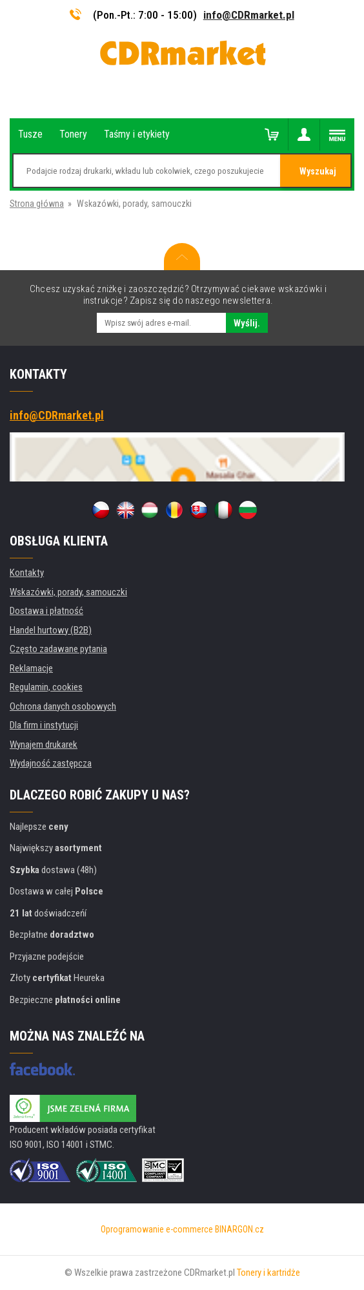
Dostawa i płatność (46, 611)
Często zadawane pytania (58, 649)
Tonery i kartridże (268, 1272)
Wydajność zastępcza (51, 763)
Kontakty (27, 572)
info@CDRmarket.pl (248, 14)
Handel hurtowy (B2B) (51, 630)
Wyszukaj (317, 171)
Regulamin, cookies (46, 687)
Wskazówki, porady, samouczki (68, 592)
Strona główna (37, 203)
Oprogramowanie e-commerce (157, 1229)
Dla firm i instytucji (44, 725)
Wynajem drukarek (43, 744)
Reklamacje (31, 668)
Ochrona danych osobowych (63, 706)
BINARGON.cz (239, 1229)
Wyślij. (247, 323)
